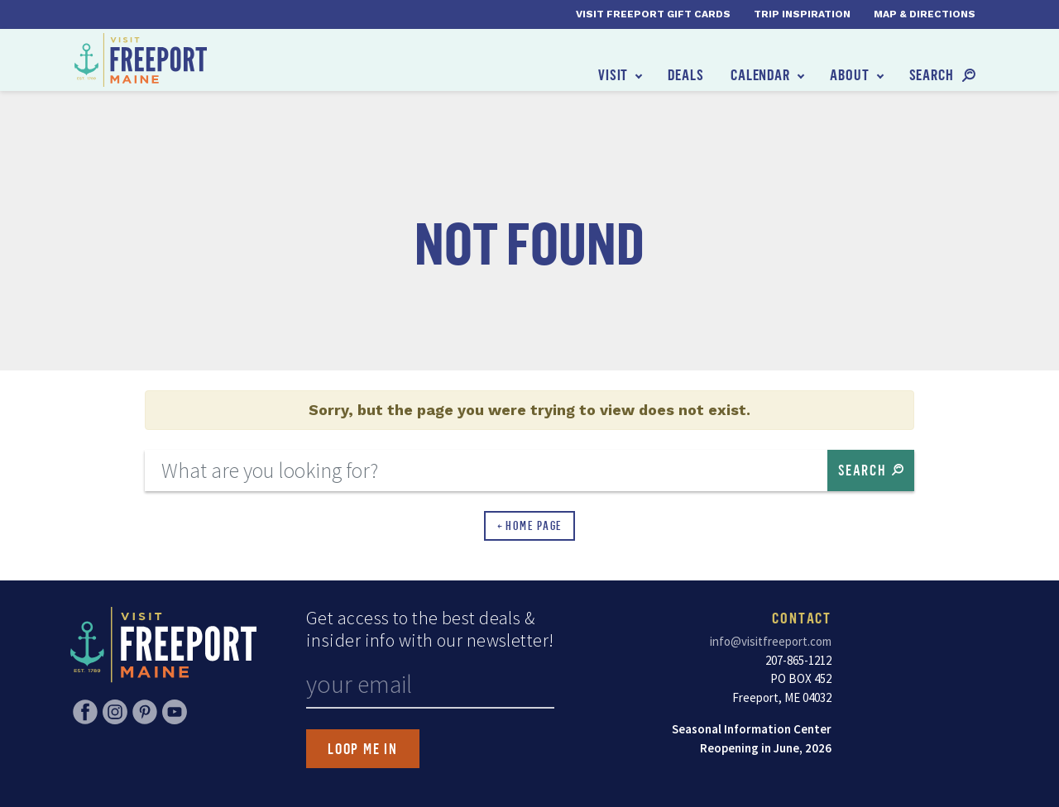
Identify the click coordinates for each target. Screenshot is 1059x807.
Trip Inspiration (802, 14)
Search (931, 74)
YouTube (174, 712)
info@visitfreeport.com (770, 641)
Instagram (115, 712)
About (850, 74)
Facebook (85, 712)
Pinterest (144, 712)
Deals (686, 74)
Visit (613, 74)
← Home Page (530, 525)
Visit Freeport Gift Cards (653, 14)
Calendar (760, 74)
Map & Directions (924, 14)
